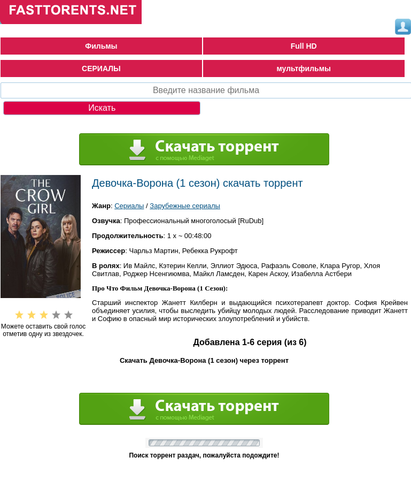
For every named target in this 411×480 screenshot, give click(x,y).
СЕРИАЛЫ (101, 68)
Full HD (304, 46)
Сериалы (129, 206)
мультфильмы (303, 68)
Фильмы (101, 46)
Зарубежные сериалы (185, 206)
